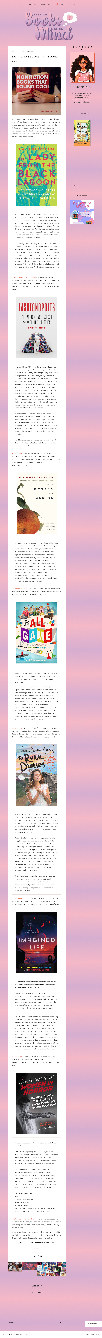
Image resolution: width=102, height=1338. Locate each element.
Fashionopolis (17, 454)
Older (63, 1322)
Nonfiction (29, 52)
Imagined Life (17, 1057)
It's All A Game (17, 728)
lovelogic (95, 1334)
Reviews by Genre (45, 4)
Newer (11, 1322)
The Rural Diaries (18, 898)
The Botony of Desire (19, 589)
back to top (93, 1324)
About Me (32, 4)
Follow (72, 175)
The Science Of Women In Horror (24, 1219)
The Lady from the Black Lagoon (24, 277)
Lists (22, 52)
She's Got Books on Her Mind (14, 1334)
